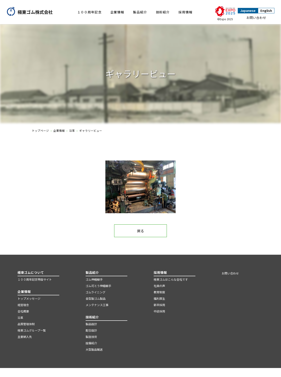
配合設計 (91, 330)
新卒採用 (159, 305)
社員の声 (159, 286)
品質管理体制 (26, 324)
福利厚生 (159, 298)
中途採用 (159, 311)
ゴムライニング (95, 292)
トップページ (40, 130)
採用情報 (185, 12)
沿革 (72, 130)
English (266, 10)
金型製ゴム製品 (96, 298)
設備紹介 (91, 343)
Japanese (248, 10)
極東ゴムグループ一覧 (32, 330)
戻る (140, 230)
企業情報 (117, 12)
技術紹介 (163, 12)
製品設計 (91, 324)
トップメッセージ (29, 298)
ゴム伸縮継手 (94, 279)
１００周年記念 (89, 12)
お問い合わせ (256, 17)
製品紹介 (140, 12)
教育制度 (159, 292)
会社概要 (23, 311)
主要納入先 (25, 337)
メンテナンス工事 (97, 305)
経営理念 (23, 305)
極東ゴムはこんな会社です (171, 279)
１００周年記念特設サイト (35, 279)
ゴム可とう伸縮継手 (98, 286)
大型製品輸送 (94, 349)
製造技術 (91, 337)
